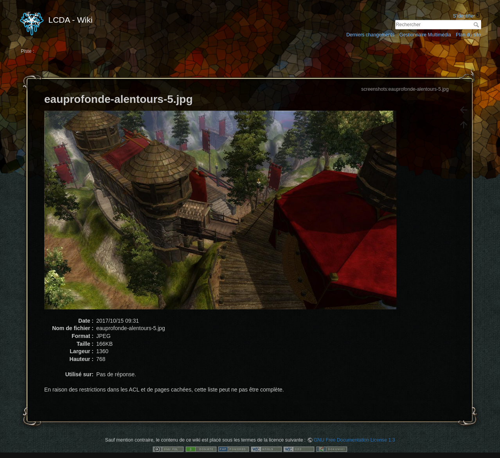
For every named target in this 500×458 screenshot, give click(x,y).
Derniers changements (370, 35)
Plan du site (468, 35)
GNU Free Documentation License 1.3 (354, 440)
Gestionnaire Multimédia (425, 35)
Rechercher (477, 24)
